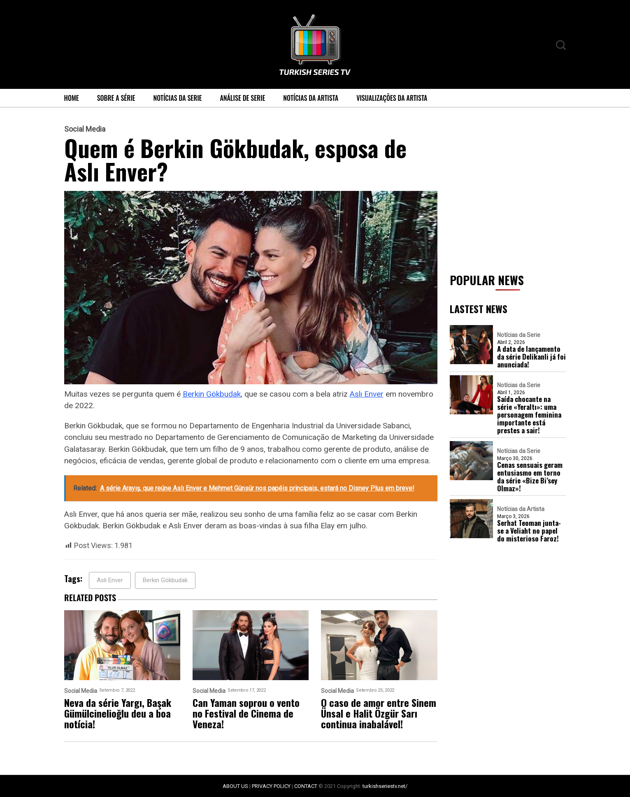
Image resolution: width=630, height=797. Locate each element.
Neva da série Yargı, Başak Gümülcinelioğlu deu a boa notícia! (117, 713)
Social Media (84, 129)
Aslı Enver (367, 394)
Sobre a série (116, 98)
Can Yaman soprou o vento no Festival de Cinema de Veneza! (246, 713)
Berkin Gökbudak (212, 394)
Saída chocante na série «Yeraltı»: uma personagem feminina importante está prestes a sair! (529, 414)
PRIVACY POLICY (271, 786)
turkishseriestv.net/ (385, 786)
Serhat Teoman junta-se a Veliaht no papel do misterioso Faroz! (529, 530)
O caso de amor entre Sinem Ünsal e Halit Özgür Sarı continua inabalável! (378, 713)
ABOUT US (235, 786)
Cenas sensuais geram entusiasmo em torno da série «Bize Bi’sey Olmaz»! (530, 476)
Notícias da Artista (310, 98)
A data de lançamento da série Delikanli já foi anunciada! (531, 356)
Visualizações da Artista (391, 98)
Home (71, 98)
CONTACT (305, 786)
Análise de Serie (242, 98)
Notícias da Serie (177, 98)
